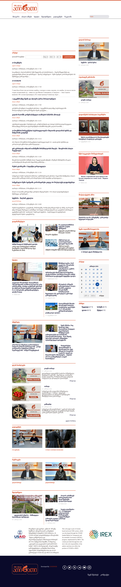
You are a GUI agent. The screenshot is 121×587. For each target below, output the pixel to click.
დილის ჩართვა (16, 201)
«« (81, 266)
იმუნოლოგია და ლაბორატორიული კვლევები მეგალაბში (65, 242)
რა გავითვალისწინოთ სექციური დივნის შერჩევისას (66, 226)
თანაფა (47, 386)
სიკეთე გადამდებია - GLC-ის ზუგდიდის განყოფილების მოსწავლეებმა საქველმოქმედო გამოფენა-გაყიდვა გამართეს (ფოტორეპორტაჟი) (60, 515)
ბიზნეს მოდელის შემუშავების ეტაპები (24, 244)
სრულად (73, 381)
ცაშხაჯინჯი (47, 404)
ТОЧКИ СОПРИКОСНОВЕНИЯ (54, 450)
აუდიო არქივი (16, 65)
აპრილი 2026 (93, 266)
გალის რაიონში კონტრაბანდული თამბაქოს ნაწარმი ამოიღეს (36, 115)
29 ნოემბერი (17, 63)
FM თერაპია (15, 450)
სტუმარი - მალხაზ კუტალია (22, 198)
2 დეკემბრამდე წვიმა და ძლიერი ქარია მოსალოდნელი (34, 99)
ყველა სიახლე (71, 421)
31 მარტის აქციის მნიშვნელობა (91, 252)
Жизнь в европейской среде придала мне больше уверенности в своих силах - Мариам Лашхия (93, 178)
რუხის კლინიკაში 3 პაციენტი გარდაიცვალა (29, 166)
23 (97, 280)
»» (106, 266)
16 (93, 280)
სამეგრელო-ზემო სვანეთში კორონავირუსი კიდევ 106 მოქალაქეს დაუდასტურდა (43, 182)
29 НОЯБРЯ (16, 81)
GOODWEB (53, 566)
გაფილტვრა (69, 57)
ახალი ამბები (16, 102)
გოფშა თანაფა (49, 368)
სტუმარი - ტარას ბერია (88, 62)
